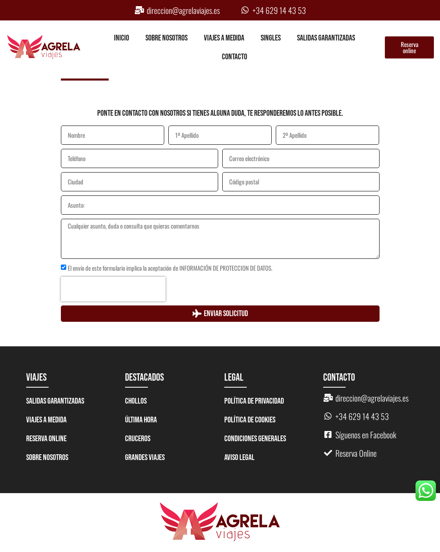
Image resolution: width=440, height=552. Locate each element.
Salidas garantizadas (326, 38)
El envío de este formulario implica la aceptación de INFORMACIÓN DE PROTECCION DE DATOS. (170, 267)
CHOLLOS (136, 401)
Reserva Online (46, 439)
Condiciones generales (255, 439)
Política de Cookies (249, 420)
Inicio (121, 38)
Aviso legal (239, 457)
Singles (271, 38)
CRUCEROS (137, 439)
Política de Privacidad (254, 401)
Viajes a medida (224, 38)
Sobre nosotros (166, 38)
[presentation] (113, 289)
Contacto (234, 57)
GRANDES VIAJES (145, 457)
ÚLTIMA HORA (141, 420)
